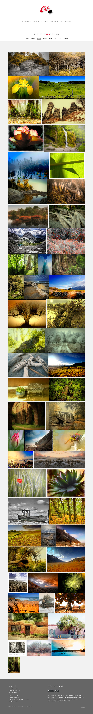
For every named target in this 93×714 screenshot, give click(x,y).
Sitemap (21, 706)
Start (36, 34)
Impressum (10, 706)
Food (50, 38)
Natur (38, 38)
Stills (60, 38)
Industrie (27, 38)
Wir (41, 34)
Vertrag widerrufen (28, 706)
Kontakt (56, 34)
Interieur (44, 38)
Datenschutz (16, 706)
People (33, 38)
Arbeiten (47, 34)
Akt (55, 38)
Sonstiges (66, 38)
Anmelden (82, 707)
